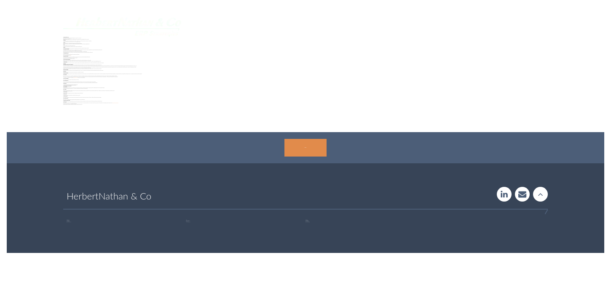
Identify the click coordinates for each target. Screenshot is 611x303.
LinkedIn (504, 194)
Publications (396, 27)
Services (276, 27)
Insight (356, 27)
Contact (475, 27)
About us (439, 27)
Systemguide (317, 27)
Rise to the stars (540, 194)
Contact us (305, 147)
